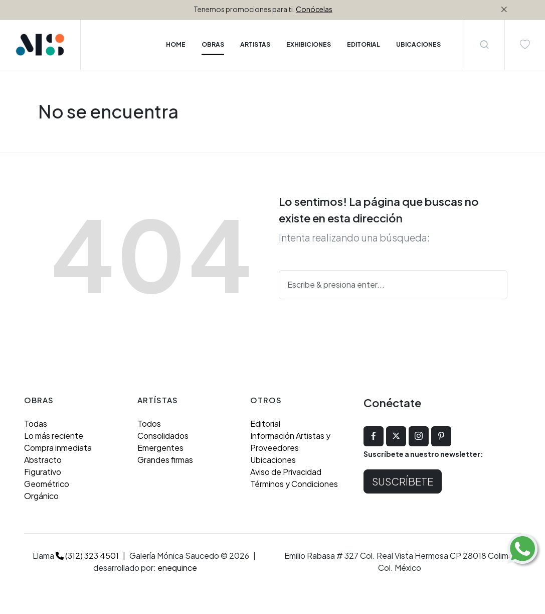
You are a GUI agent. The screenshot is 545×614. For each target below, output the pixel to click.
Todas (35, 423)
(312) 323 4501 (87, 555)
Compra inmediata (58, 447)
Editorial (265, 423)
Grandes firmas (165, 459)
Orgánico (41, 495)
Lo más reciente (53, 435)
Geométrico (46, 483)
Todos (149, 423)
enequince (177, 567)
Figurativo (42, 471)
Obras (213, 44)
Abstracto (43, 459)
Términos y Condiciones (294, 483)
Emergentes (160, 447)
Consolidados (163, 435)
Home (176, 44)
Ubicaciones (273, 459)
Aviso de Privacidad (285, 471)
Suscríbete (402, 481)
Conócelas (314, 9)
